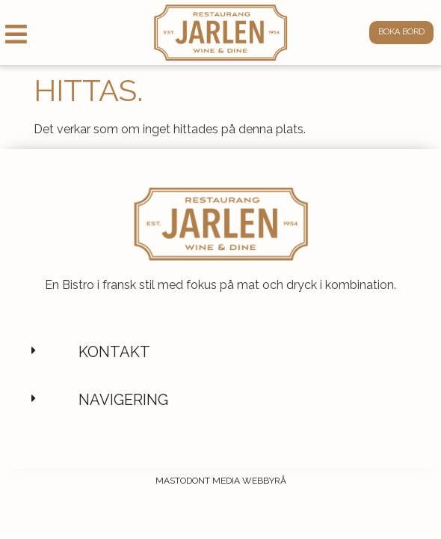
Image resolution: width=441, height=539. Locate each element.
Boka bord (401, 32)
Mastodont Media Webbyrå (220, 516)
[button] (220, 387)
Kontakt (114, 387)
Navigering (123, 435)
